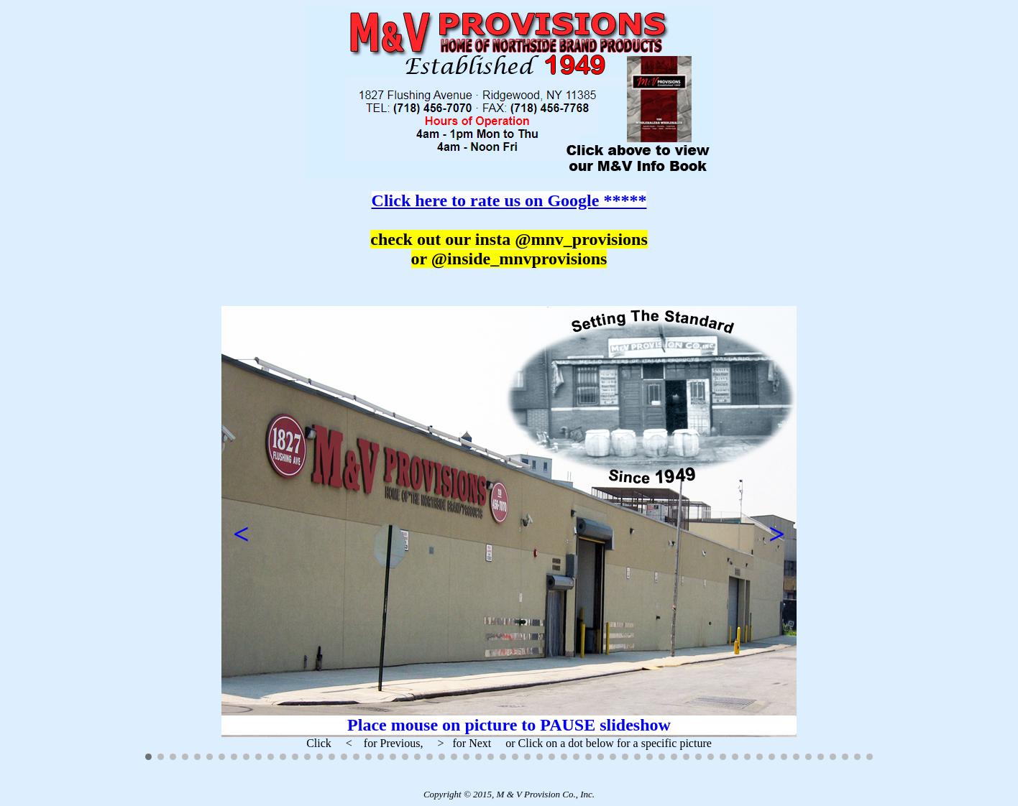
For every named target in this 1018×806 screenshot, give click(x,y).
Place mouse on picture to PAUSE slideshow (509, 724)
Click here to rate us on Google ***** (509, 200)
